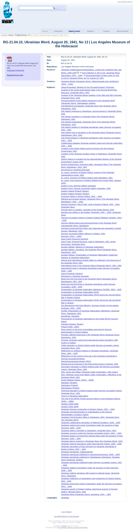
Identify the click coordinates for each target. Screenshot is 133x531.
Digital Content (74, 31)
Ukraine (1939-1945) (70, 404)
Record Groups (122, 31)
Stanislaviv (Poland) (69, 385)
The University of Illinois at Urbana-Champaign (72, 527)
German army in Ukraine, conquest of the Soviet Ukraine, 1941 (87, 210)
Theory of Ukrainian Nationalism (74, 396)
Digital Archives (21, 35)
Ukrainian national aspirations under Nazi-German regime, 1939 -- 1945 (91, 444)
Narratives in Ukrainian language (75, 276)
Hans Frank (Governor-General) (74, 239)
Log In (120, 2)
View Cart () (127, 2)
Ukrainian (65, 498)
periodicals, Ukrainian (70, 316)
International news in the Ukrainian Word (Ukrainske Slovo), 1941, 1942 (91, 265)
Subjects (90, 31)
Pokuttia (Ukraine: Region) (72, 324)
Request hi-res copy (15, 75)
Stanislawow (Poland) (70, 388)
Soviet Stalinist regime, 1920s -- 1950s (77, 380)
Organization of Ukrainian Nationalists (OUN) (80, 292)
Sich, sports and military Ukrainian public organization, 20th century (89, 372)
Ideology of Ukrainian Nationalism (75, 257)
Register (69, 512)
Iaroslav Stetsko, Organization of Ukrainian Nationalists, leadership (89, 255)
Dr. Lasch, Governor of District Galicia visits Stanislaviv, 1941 (87, 178)
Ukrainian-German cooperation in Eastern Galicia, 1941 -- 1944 (88, 409)
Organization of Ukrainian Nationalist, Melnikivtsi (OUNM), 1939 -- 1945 (91, 289)
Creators (106, 31)
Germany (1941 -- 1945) (71, 236)
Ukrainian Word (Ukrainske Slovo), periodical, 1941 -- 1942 (86, 494)
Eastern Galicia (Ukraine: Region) (75, 194)
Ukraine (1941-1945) (70, 406)
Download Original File (15, 70)
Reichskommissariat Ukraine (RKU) (76, 361)
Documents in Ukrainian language (75, 170)
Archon (10, 35)
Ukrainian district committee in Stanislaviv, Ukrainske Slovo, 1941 (88, 430)
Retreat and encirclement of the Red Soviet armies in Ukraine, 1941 (89, 364)
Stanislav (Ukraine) (69, 383)
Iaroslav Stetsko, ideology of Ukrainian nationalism (82, 247)
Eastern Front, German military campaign (78, 186)
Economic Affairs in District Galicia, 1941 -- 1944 (81, 196)
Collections (58, 31)
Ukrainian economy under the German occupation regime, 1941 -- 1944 (91, 433)
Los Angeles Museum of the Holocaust (66, 516)
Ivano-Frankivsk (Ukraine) (72, 273)
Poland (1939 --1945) (70, 327)
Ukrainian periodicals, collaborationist (77, 452)
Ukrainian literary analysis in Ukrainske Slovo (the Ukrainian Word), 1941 (92, 441)
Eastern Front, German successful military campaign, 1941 (86, 188)
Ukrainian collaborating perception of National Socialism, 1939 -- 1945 (90, 422)
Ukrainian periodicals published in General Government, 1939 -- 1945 (90, 454)
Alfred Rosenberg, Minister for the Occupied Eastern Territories (87, 87)
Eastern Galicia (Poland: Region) (75, 191)
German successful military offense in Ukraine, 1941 (83, 234)
